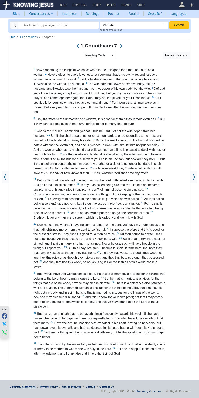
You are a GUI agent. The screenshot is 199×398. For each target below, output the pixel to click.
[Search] (58, 25)
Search (179, 25)
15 (157, 158)
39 (34, 343)
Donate (90, 386)
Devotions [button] (80, 5)
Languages (178, 13)
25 (34, 223)
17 (34, 179)
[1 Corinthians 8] (193, 177)
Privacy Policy (49, 386)
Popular (113, 13)
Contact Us (107, 386)
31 (40, 261)
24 (152, 211)
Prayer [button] (127, 5)
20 (46, 197)
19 (146, 188)
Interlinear (69, 13)
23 (68, 211)
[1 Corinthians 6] (5, 177)
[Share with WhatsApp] (4, 332)
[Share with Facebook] (4, 316)
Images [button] (111, 5)
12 (93, 139)
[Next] (121, 46)
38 (42, 331)
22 (142, 202)
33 (102, 277)
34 (113, 282)
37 (52, 322)
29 (65, 247)
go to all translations (111, 30)
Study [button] (97, 5)
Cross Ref (155, 13)
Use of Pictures (71, 386)
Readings (92, 13)
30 (98, 251)
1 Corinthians (28, 37)
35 (83, 296)
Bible (16, 13)
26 (107, 228)
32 (34, 272)
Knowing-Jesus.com (149, 391)
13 (162, 144)
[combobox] (134, 25)
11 (48, 134)
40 (114, 347)
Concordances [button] (40, 13)
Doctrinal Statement (22, 386)
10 (34, 130)
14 (60, 153)
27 (118, 233)
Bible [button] (63, 5)
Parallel (133, 13)
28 (120, 237)
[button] (181, 5)
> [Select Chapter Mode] (99, 55)
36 (34, 312)
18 (78, 183)
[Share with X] (4, 324)
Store (141, 5)
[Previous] (78, 46)
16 (90, 167)
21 (142, 197)
